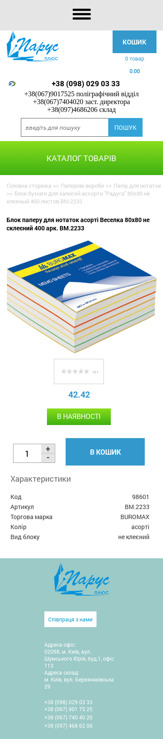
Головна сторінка (29, 185)
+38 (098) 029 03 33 (86, 83)
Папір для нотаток (137, 185)
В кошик (105, 451)
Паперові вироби (82, 185)
